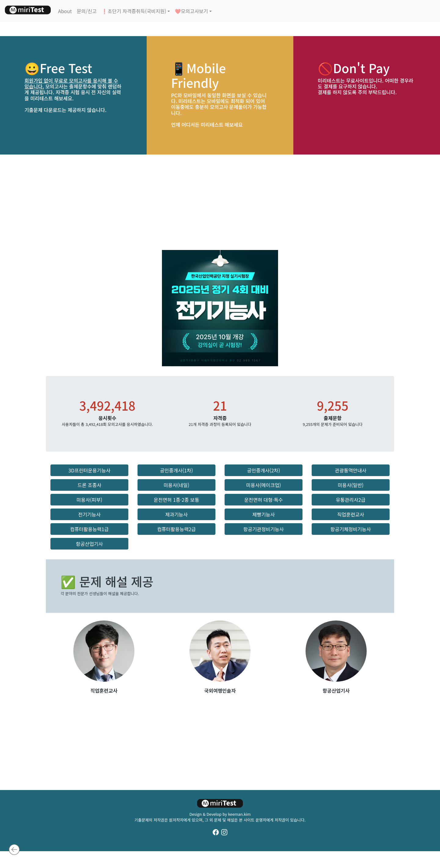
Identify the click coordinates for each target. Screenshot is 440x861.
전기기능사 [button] (89, 514)
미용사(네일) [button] (176, 485)
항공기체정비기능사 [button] (350, 529)
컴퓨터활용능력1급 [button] (89, 529)
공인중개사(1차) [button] (176, 470)
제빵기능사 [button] (263, 514)
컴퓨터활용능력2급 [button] (176, 529)
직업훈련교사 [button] (350, 514)
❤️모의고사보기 (191, 11)
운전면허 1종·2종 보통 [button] (176, 499)
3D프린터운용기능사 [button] (89, 470)
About (65, 11)
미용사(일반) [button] (350, 485)
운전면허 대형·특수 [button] (263, 499)
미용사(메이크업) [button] (263, 485)
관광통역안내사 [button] (350, 470)
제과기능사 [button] (176, 514)
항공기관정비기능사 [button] (263, 529)
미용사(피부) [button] (89, 499)
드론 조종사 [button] (89, 485)
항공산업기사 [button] (89, 543)
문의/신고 (87, 11)
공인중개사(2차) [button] (263, 470)
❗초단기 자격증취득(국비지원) (133, 11)
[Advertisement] (220, 202)
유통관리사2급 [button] (350, 499)
